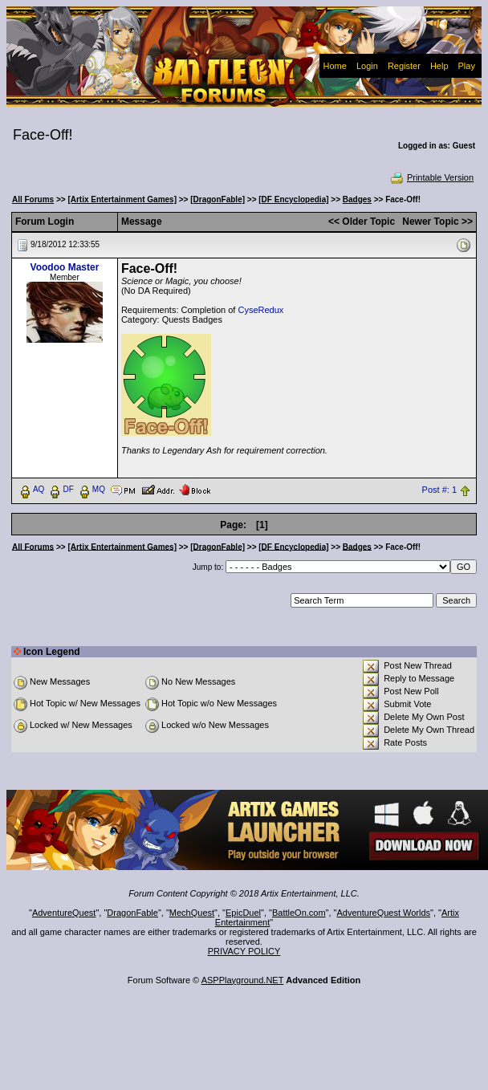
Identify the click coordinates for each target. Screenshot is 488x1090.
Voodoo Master (65, 267)
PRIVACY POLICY (244, 951)
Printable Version (431, 177)
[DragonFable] (217, 199)
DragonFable (132, 912)
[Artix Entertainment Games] (122, 199)
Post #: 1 (439, 489)
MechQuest (191, 912)
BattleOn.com (299, 912)
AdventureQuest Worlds (384, 912)
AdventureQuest (64, 912)
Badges (357, 199)
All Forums (33, 199)
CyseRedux (260, 310)
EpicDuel (243, 912)
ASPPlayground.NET (242, 980)
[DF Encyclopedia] (293, 199)
